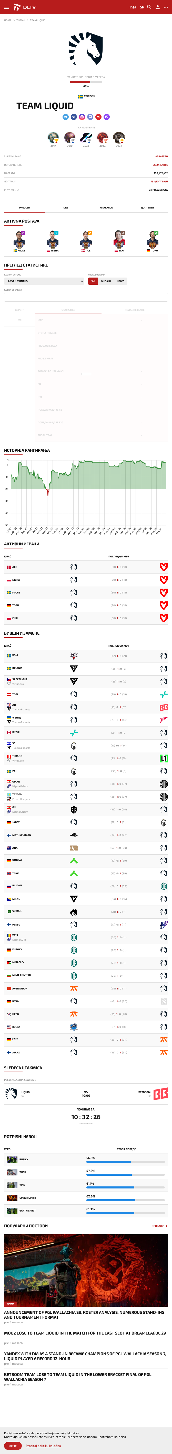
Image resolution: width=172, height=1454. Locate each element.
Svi (93, 281)
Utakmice (106, 207)
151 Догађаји (159, 181)
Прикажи (158, 1226)
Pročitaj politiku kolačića (43, 1445)
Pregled (24, 207)
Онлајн (106, 281)
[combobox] (86, 297)
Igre (65, 207)
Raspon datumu (12, 275)
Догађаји (147, 207)
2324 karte (160, 164)
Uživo (120, 281)
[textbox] (7, 296)
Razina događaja (13, 290)
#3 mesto (161, 156)
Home (8, 20)
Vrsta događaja (96, 275)
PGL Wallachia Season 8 (20, 1079)
